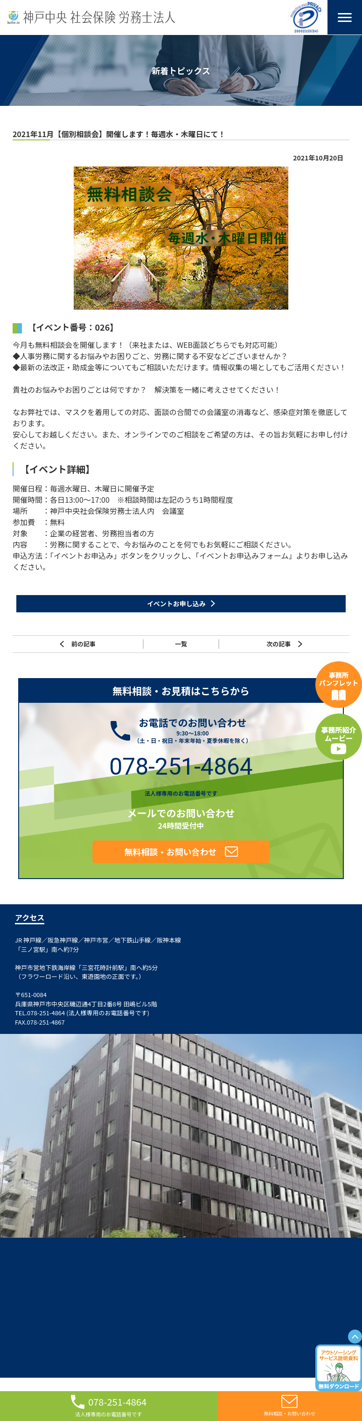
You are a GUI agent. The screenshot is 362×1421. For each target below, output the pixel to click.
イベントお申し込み (176, 603)
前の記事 (78, 643)
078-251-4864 (181, 765)
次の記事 (284, 643)
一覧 (181, 643)
